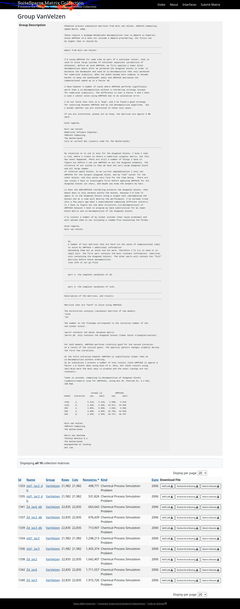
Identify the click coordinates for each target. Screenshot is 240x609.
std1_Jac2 (32, 538)
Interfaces (189, 5)
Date (155, 480)
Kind (104, 480)
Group (50, 480)
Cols (75, 480)
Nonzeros (91, 480)
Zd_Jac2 (31, 559)
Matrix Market (210, 486)
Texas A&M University (84, 603)
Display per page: (185, 473)
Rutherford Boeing (187, 486)
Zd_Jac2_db (34, 517)
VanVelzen (53, 486)
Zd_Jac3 (31, 580)
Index (161, 5)
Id (19, 480)
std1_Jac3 (32, 549)
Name (30, 480)
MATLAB (167, 486)
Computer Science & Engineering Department (121, 603)
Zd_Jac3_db (34, 528)
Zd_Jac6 (31, 570)
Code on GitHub (157, 603)
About (174, 5)
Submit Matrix (210, 5)
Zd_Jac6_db (34, 507)
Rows (65, 480)
